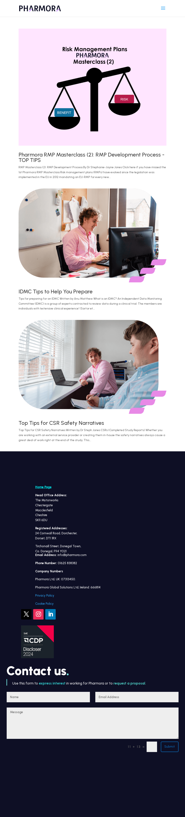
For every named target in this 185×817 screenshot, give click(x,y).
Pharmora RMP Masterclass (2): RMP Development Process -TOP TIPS (92, 157)
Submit (169, 746)
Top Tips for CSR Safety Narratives (61, 423)
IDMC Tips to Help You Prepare (56, 291)
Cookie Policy (44, 604)
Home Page (43, 487)
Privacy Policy (44, 595)
